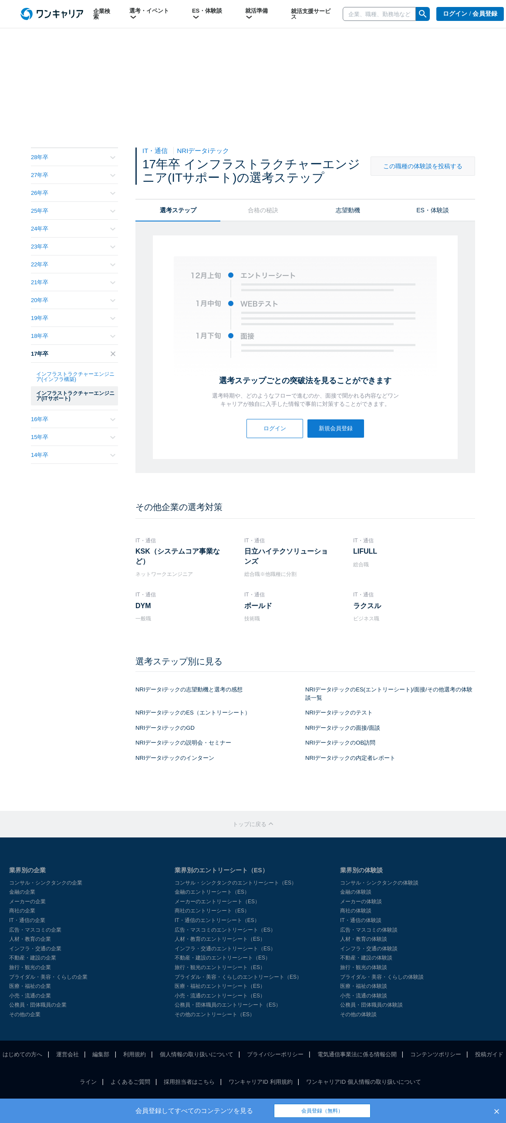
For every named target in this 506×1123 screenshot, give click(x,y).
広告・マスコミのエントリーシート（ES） (225, 930)
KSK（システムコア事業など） (177, 556)
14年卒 (73, 455)
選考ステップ (178, 210)
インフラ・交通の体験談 (369, 949)
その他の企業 (24, 1014)
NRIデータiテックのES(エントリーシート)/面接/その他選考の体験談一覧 (388, 693)
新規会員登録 (336, 428)
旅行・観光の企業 (30, 967)
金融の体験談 (355, 892)
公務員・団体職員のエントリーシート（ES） (228, 1005)
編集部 (100, 1054)
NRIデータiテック (203, 150)
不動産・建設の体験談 (366, 958)
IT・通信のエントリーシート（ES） (217, 920)
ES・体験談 (207, 13)
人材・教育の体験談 (363, 939)
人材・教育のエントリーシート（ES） (220, 939)
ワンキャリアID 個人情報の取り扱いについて (363, 1082)
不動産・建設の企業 (32, 958)
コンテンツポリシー (435, 1054)
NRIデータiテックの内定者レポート (350, 758)
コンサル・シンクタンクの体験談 (379, 883)
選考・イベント (149, 13)
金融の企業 (22, 892)
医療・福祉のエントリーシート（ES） (220, 986)
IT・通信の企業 (27, 920)
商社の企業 (22, 911)
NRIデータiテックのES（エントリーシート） (192, 712)
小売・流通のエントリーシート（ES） (220, 996)
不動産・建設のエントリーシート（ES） (222, 958)
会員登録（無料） (322, 1111)
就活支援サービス (311, 14)
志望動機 (348, 210)
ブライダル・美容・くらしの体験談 (382, 977)
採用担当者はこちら (189, 1082)
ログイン (274, 428)
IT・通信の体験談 (360, 920)
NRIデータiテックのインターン (174, 758)
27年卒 (73, 175)
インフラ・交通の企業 (35, 949)
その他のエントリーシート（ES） (215, 1014)
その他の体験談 (358, 1014)
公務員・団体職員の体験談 (371, 1005)
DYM (143, 605)
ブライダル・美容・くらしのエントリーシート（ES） (238, 977)
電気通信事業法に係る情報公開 (357, 1054)
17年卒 (73, 354)
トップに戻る (253, 824)
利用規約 (134, 1054)
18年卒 (73, 336)
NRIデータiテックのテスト (339, 712)
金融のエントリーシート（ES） (212, 892)
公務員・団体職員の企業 (38, 1005)
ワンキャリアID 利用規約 (261, 1082)
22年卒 (73, 264)
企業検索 (101, 14)
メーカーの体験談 (361, 901)
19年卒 (73, 318)
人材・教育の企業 (30, 939)
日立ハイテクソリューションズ (286, 556)
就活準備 (256, 13)
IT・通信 (156, 150)
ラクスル (367, 605)
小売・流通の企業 (30, 996)
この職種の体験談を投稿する (422, 166)
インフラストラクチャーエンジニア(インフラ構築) (75, 376)
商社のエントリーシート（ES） (212, 911)
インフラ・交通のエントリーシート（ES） (225, 949)
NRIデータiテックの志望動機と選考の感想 (189, 689)
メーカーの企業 (27, 901)
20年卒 (73, 300)
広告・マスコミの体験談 (369, 930)
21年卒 (73, 282)
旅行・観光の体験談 (363, 967)
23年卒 (73, 246)
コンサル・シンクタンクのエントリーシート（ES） (236, 883)
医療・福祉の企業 (30, 986)
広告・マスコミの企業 (35, 930)
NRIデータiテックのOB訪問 (340, 742)
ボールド (258, 605)
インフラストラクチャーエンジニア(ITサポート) (75, 396)
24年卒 (73, 228)
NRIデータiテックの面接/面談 (342, 728)
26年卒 (73, 193)
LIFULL (365, 551)
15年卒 (73, 437)
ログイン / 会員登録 (470, 13)
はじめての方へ (22, 1054)
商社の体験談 (355, 911)
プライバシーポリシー (275, 1054)
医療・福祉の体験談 (363, 986)
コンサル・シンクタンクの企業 (45, 883)
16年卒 (73, 419)
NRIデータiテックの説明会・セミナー (183, 742)
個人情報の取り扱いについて (196, 1054)
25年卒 (73, 211)
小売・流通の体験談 (363, 996)
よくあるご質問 (130, 1082)
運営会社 (67, 1054)
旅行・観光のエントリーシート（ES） (220, 967)
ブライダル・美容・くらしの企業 (48, 977)
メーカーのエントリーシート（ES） (217, 901)
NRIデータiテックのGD (165, 728)
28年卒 (73, 157)
